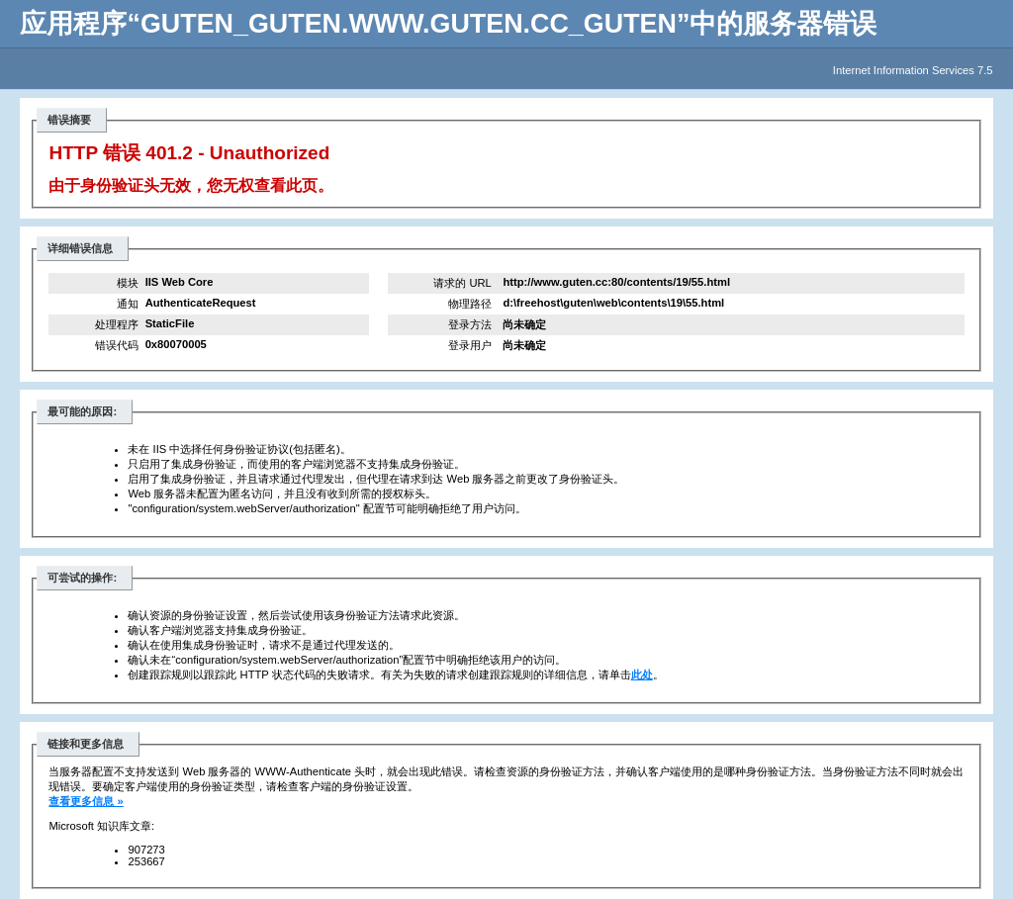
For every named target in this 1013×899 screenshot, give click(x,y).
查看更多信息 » (85, 801)
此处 (642, 674)
